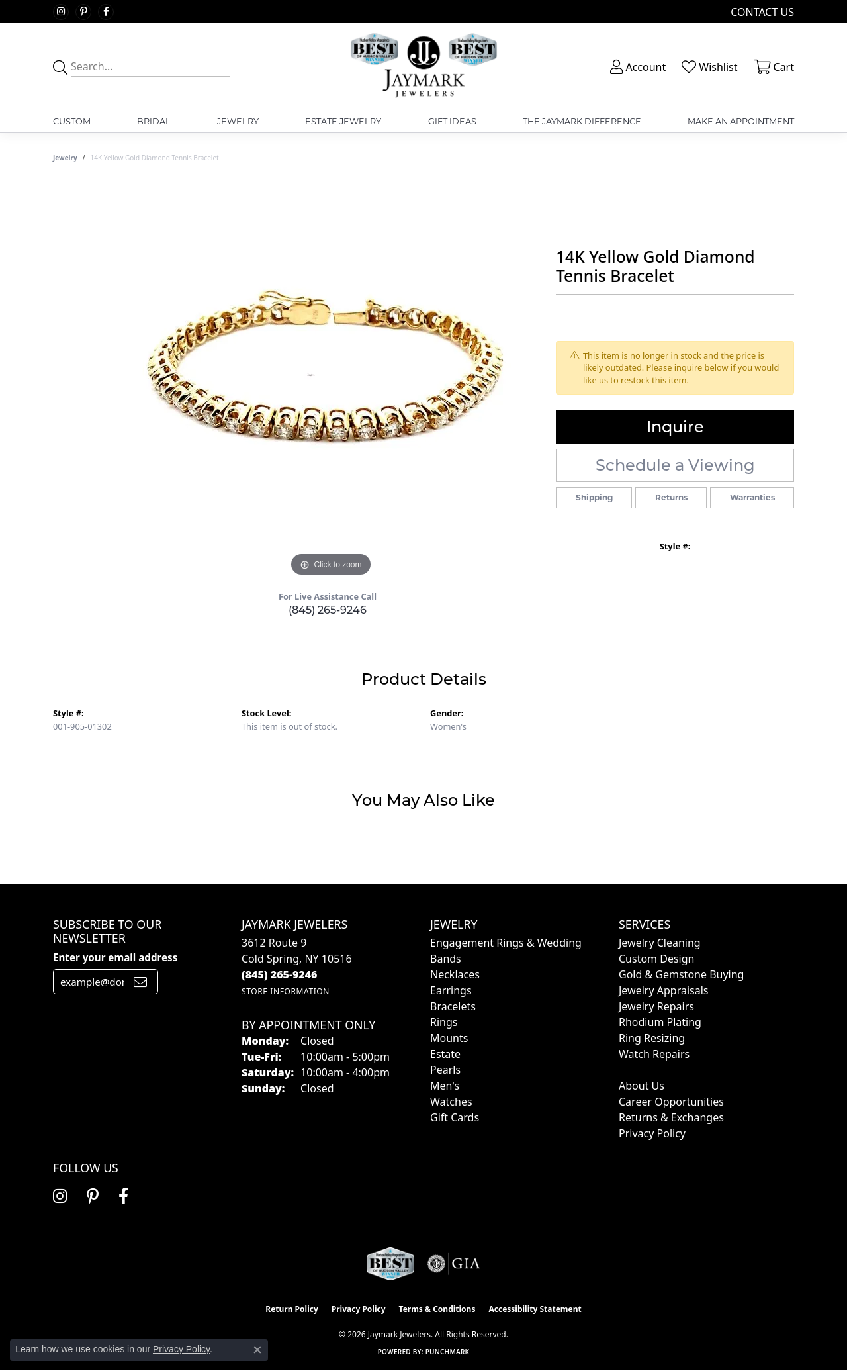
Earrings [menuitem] (451, 990)
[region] (330, 381)
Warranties (752, 497)
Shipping (594, 497)
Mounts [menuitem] (449, 1038)
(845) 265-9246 (328, 610)
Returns (671, 497)
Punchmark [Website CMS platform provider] (447, 1351)
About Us (641, 1085)
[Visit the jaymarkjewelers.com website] (390, 1263)
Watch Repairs (654, 1054)
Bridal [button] (154, 121)
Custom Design (656, 958)
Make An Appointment (741, 121)
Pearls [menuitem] (445, 1070)
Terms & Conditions (437, 1309)
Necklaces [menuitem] (455, 974)
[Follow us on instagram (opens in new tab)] (61, 12)
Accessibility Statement (534, 1309)
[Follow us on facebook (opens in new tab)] (106, 12)
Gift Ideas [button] (452, 121)
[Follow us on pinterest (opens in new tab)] (83, 12)
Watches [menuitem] (451, 1101)
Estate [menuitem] (445, 1054)
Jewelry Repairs (656, 1006)
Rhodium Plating (660, 1022)
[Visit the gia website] (453, 1263)
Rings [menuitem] (443, 1022)
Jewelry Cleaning (660, 942)
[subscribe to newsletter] (140, 982)
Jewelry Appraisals (663, 990)
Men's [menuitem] (444, 1085)
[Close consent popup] (257, 1350)
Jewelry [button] (238, 121)
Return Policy (291, 1309)
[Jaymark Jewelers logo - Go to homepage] (423, 67)
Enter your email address (115, 957)
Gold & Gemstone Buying (681, 974)
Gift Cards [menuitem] (454, 1117)
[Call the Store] (280, 974)
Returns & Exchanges (671, 1117)
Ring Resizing (652, 1038)
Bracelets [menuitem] (453, 1006)
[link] (761, 11)
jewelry (65, 157)
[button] (636, 67)
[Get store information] (286, 991)
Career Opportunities (671, 1101)
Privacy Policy (652, 1133)
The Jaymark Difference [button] (582, 121)
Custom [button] (72, 121)
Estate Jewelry (343, 121)
